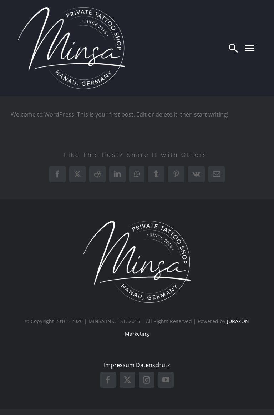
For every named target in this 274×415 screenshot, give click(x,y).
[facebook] (108, 380)
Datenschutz (153, 365)
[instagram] (146, 380)
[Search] (233, 48)
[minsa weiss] (71, 10)
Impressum (119, 365)
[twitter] (127, 380)
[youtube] (166, 380)
